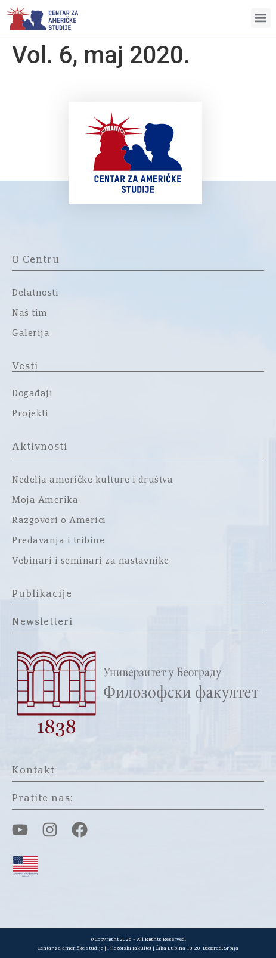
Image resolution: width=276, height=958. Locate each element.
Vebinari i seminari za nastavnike (90, 561)
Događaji (32, 394)
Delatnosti (35, 293)
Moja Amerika (45, 500)
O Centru (36, 260)
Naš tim (30, 313)
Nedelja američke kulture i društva (92, 480)
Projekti (30, 414)
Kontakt (33, 770)
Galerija (30, 333)
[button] (261, 18)
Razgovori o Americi (59, 521)
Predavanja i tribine (58, 541)
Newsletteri (42, 622)
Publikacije (42, 594)
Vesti (25, 366)
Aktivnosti (39, 447)
